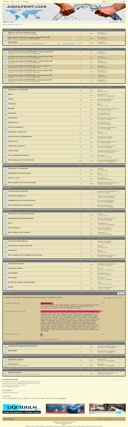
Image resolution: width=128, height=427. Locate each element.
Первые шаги (13, 141)
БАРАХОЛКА (12, 351)
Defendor (58, 322)
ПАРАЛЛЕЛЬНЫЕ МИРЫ (10, 261)
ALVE (109, 143)
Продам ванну (101, 94)
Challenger (111, 197)
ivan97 (56, 319)
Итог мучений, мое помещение (106, 127)
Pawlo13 (74, 317)
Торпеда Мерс (101, 232)
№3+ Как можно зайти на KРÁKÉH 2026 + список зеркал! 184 (30, 52)
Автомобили (36, 53)
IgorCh (51, 319)
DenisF (67, 313)
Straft (109, 100)
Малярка (11, 108)
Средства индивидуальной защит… (107, 151)
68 (73, 44)
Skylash (56, 306)
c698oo (49, 323)
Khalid (47, 331)
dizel (97, 313)
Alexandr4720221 (87, 316)
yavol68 (74, 323)
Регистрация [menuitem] (115, 21)
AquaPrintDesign (64, 305)
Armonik (92, 322)
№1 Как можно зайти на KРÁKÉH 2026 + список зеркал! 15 (29, 66)
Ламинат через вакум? (103, 241)
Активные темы (8, 49)
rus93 (46, 306)
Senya (67, 326)
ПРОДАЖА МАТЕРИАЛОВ (10, 343)
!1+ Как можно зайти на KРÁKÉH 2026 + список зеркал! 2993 (30, 70)
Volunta (61, 317)
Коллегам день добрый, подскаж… (107, 141)
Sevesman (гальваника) (104, 205)
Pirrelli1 (51, 306)
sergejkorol (60, 326)
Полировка (12, 113)
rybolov (49, 317)
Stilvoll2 (88, 320)
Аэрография (12, 273)
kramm (110, 119)
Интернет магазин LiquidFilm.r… (106, 372)
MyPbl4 (99, 214)
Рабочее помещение (15, 127)
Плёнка (10, 99)
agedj (72, 306)
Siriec (54, 314)
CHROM (99, 168)
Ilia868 (43, 328)
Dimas (109, 138)
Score (57, 320)
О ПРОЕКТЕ (6, 370)
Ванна (10, 94)
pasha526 (92, 328)
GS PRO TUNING (13, 43)
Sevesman (111, 152)
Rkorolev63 (111, 96)
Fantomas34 (95, 326)
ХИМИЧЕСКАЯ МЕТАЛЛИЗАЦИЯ (12, 166)
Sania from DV (83, 329)
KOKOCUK (84, 306)
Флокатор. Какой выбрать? (105, 218)
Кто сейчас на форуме (10, 379)
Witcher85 (53, 326)
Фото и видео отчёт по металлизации (22, 182)
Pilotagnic (52, 329)
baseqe (47, 328)
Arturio (109, 234)
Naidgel (43, 320)
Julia (95, 314)
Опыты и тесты (14, 178)
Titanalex (75, 328)
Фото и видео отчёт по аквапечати (21, 160)
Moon (97, 329)
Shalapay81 (86, 322)
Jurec (42, 306)
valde (63, 322)
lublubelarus (11, 53)
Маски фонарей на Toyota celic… (106, 255)
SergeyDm (54, 328)
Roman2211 (100, 42)
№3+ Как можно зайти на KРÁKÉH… (108, 160)
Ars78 (80, 322)
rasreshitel (51, 305)
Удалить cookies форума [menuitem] (104, 419)
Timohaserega (50, 320)
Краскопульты (13, 122)
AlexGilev (63, 320)
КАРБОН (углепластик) (10, 238)
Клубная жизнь (33, 34)
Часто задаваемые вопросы (18, 155)
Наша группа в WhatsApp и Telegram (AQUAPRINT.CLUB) (29, 37)
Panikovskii (44, 308)
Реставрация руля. (102, 273)
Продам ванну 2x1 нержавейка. (106, 351)
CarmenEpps (111, 347)
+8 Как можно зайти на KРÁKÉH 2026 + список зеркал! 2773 (30, 80)
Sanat (99, 250)
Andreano (44, 322)
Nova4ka (81, 305)
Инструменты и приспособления (20, 245)
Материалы (12, 250)
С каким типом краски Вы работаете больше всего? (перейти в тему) (33, 297)
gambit (80, 319)
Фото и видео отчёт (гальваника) (20, 205)
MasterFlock (111, 224)
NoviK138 (69, 322)
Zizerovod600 (82, 317)
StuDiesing (75, 320)
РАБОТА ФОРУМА (34, 39)
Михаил (47, 325)
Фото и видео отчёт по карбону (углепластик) (25, 255)
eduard (71, 314)
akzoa (42, 316)
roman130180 (82, 325)
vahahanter (90, 325)
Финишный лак (101, 178)
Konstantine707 (60, 325)
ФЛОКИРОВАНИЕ (8, 211)
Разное (10, 287)
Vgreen (64, 329)
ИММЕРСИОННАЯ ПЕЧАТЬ (10, 87)
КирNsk (110, 220)
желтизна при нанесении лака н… (107, 191)
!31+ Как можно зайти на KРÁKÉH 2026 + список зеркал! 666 (30, 61)
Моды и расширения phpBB (64, 423)
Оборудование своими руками (19, 173)
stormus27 (63, 316)
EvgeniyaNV (44, 319)
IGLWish (87, 305)
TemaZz (85, 328)
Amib (52, 325)
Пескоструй (12, 277)
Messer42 (77, 306)
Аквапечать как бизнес (16, 146)
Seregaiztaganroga (71, 325)
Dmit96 (76, 329)
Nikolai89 (110, 352)
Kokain (47, 326)
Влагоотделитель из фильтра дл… (107, 118)
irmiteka (110, 256)
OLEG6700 (62, 308)
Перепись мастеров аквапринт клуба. (22, 32)
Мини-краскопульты (103, 122)
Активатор (12, 104)
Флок (10, 223)
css (85, 313)
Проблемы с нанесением (17, 132)
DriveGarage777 (102, 37)
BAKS (42, 336)
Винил (99, 268)
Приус (99, 282)
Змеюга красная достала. (104, 99)
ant (109, 192)
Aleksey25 (92, 329)
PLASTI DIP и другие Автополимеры (21, 282)
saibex (43, 326)
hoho (96, 325)
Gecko (109, 265)
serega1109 (51, 322)
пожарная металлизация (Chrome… (107, 182)
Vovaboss (72, 326)
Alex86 (52, 316)
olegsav (70, 316)
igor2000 (73, 313)
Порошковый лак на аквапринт (106, 264)
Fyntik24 (71, 319)
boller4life (44, 323)
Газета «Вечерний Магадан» (105, 200)
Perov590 (78, 308)
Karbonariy (64, 314)
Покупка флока (101, 223)
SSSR (75, 316)
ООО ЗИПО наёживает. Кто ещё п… (107, 346)
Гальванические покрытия (18, 191)
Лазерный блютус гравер (104, 136)
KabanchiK (67, 323)
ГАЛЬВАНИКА (7, 188)
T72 (76, 319)
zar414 (81, 313)
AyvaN (79, 323)
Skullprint (94, 320)
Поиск (121, 1)
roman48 (43, 317)
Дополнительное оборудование (20, 136)
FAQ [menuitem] (13, 21)
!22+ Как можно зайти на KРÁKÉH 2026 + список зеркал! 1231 (30, 56)
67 (71, 44)
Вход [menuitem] (123, 21)
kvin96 (43, 325)
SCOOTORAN (78, 314)
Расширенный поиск (124, 1)
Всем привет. (13, 42)
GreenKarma (95, 305)
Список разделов (8, 419)
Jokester (99, 246)
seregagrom (87, 326)
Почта (12, 1)
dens (9, 34)
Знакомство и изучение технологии (21, 214)
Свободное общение (15, 359)
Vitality (92, 319)
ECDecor (68, 328)
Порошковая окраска (16, 263)
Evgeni (84, 323)
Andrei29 (66, 306)
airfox (61, 306)
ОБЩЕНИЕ (6, 356)
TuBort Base (56, 313)
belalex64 (55, 317)
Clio (109, 114)
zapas (99, 90)
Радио (18, 1)
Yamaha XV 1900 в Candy (104, 287)
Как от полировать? (103, 113)
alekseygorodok (63, 319)
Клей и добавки (14, 228)
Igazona (69, 320)
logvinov (96, 316)
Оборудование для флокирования (21, 218)
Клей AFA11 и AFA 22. (103, 228)
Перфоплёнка (101, 359)
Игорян (75, 322)
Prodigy (97, 319)
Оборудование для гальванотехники (21, 200)
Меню (7, 21)
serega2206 (67, 317)
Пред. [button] (118, 293)
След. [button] (123, 293)
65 (66, 44)
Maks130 (58, 329)
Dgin (88, 323)
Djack (58, 314)
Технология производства (17, 241)
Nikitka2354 (111, 361)
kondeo (47, 316)
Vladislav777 (74, 305)
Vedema (55, 323)
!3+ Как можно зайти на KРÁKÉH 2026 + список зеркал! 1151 (30, 75)
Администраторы (13, 386)
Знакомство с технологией (18, 90)
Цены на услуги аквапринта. (105, 146)
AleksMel (110, 202)
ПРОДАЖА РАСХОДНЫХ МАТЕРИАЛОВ (22, 346)
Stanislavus (61, 328)
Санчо (109, 229)
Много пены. (100, 155)
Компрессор (12, 118)
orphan (110, 279)
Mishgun (93, 323)
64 (64, 44)
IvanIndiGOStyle (88, 314)
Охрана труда (13, 150)
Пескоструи (100, 278)
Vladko (93, 313)
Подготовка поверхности (17, 196)
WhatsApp (25, 1)
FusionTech (44, 313)
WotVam (82, 320)
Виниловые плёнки (15, 268)
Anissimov (86, 319)
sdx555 (89, 317)
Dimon (80, 316)
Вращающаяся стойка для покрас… (107, 108)
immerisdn (79, 326)
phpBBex (55, 422)
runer (88, 313)
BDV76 (91, 306)
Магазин (5, 1)
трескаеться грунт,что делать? (106, 196)
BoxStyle (70, 329)
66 (69, 44)
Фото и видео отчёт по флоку (19, 232)
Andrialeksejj (100, 33)
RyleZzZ (61, 323)
